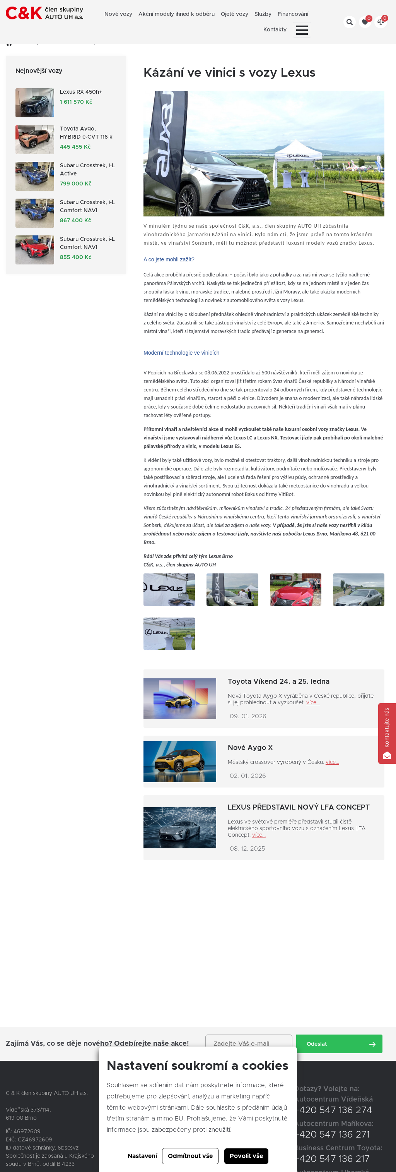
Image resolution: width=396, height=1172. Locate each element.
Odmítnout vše (190, 1156)
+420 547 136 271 (332, 1134)
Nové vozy (118, 14)
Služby (262, 14)
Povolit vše (246, 1156)
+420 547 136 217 (332, 1159)
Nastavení (142, 1156)
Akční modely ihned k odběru (176, 14)
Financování (293, 14)
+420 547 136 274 (333, 1110)
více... (313, 702)
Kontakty (275, 30)
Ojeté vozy (234, 14)
